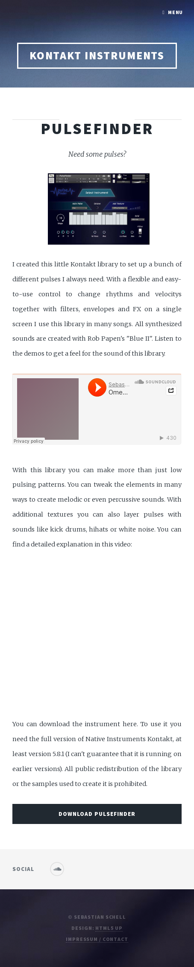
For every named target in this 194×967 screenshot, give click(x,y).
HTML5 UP (108, 928)
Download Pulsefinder (97, 814)
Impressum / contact (97, 939)
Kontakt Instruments (97, 55)
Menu (175, 12)
